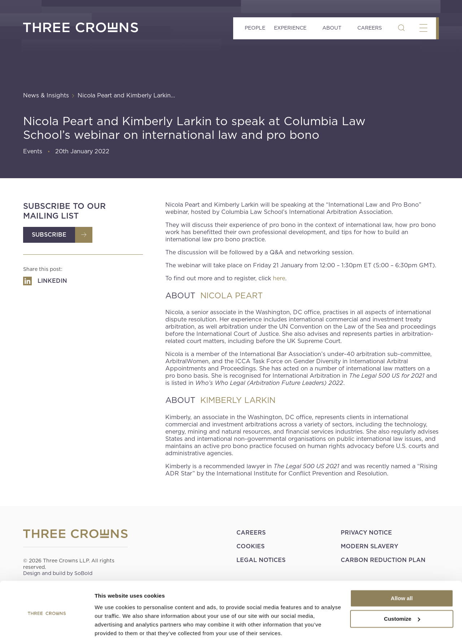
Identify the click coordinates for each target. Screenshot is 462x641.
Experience (290, 28)
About (331, 28)
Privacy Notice (366, 532)
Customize (402, 592)
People (255, 28)
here (279, 278)
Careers (369, 28)
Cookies (250, 546)
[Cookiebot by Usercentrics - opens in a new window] (46, 627)
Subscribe (49, 234)
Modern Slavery (369, 546)
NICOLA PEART (231, 295)
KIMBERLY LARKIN (237, 400)
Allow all (402, 572)
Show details (111, 627)
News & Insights (46, 95)
